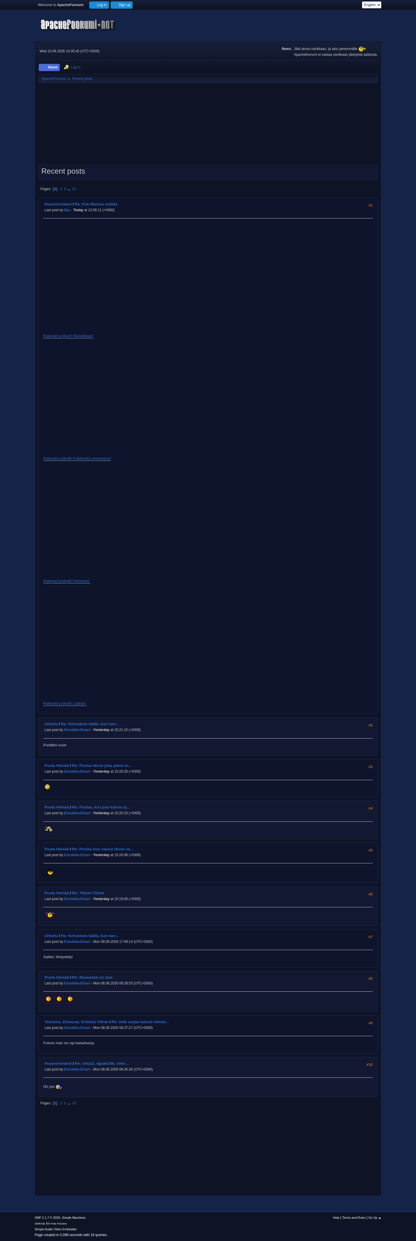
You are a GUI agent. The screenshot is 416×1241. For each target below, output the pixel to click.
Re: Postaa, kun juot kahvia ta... (101, 807)
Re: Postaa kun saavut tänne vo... (102, 849)
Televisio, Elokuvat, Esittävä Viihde (76, 1022)
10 (74, 189)
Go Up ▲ (374, 1217)
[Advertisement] (208, 125)
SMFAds (40, 1223)
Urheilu (51, 724)
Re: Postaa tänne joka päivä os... (102, 765)
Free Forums (59, 1223)
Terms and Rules (354, 1217)
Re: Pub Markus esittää (96, 204)
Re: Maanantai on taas (92, 977)
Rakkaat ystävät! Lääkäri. (65, 703)
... (69, 189)
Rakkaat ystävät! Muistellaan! (68, 336)
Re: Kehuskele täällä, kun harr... (90, 724)
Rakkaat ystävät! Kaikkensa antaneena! (77, 458)
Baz (67, 210)
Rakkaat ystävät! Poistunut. (66, 581)
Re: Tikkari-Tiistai (88, 893)
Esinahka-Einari (77, 730)
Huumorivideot (58, 204)
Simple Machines (74, 1217)
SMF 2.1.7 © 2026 (47, 1217)
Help (336, 1217)
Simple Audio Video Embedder (56, 1229)
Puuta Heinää (56, 765)
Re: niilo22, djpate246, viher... (102, 1063)
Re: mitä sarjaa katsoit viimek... (140, 1022)
